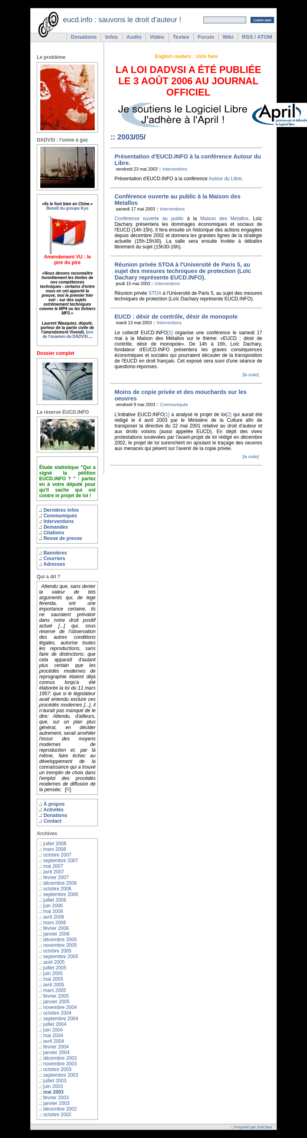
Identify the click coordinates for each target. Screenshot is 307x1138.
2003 (125, 137)
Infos (111, 37)
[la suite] (251, 374)
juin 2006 (53, 906)
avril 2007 (53, 872)
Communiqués (60, 516)
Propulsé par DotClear (253, 1127)
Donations (84, 37)
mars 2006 (54, 922)
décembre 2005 (60, 939)
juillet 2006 (54, 900)
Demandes (56, 527)
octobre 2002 (57, 1114)
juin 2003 (53, 1086)
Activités (53, 810)
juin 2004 (53, 1030)
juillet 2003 (54, 1081)
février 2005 (55, 996)
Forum (206, 37)
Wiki (228, 37)
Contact (53, 821)
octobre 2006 (57, 889)
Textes (181, 37)
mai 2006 (53, 911)
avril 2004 (53, 1041)
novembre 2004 (60, 1007)
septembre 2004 (60, 1018)
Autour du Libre (225, 178)
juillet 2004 (54, 1024)
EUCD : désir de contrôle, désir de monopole (175, 316)
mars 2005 (54, 990)
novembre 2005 (60, 945)
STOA (154, 293)
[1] (169, 333)
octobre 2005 (57, 951)
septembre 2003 (60, 1075)
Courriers (54, 558)
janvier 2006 (56, 934)
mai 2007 (53, 866)
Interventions (59, 521)
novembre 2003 (60, 1064)
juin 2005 (53, 973)
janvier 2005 (56, 1002)
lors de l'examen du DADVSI (67, 334)
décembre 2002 (60, 1109)
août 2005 (53, 962)
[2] (228, 414)
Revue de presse (63, 538)
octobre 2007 (57, 855)
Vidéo (157, 37)
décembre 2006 (60, 883)
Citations (54, 533)
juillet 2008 (54, 843)
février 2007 (55, 877)
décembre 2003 (60, 1058)
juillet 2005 (54, 968)
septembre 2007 (60, 860)
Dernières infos (61, 510)
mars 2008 (54, 849)
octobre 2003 (57, 1069)
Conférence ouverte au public (149, 218)
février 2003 (55, 1097)
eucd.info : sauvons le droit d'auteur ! (122, 20)
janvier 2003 (56, 1103)
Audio (134, 37)
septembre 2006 (60, 894)
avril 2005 (53, 985)
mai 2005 (53, 979)
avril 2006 (53, 917)
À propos (54, 804)
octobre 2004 (57, 1013)
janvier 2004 (56, 1052)
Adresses (54, 564)
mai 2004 (53, 1035)
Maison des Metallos (224, 218)
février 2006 (55, 928)
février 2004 (55, 1047)
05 (139, 137)
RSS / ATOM (257, 37)
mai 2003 (53, 1092)
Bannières (55, 553)
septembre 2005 (60, 956)
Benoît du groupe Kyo (67, 208)
